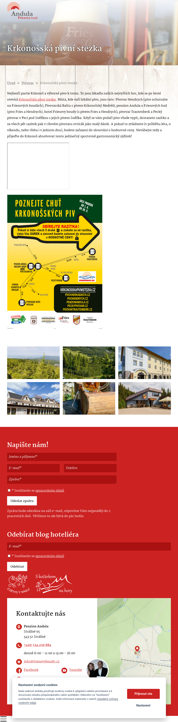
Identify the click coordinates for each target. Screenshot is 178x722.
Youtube (75, 670)
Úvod (11, 83)
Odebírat (17, 566)
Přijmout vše (143, 694)
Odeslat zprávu (22, 501)
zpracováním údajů (49, 490)
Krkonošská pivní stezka (37, 99)
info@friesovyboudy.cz (41, 661)
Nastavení (143, 705)
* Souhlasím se (36, 491)
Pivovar (28, 83)
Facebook (31, 670)
